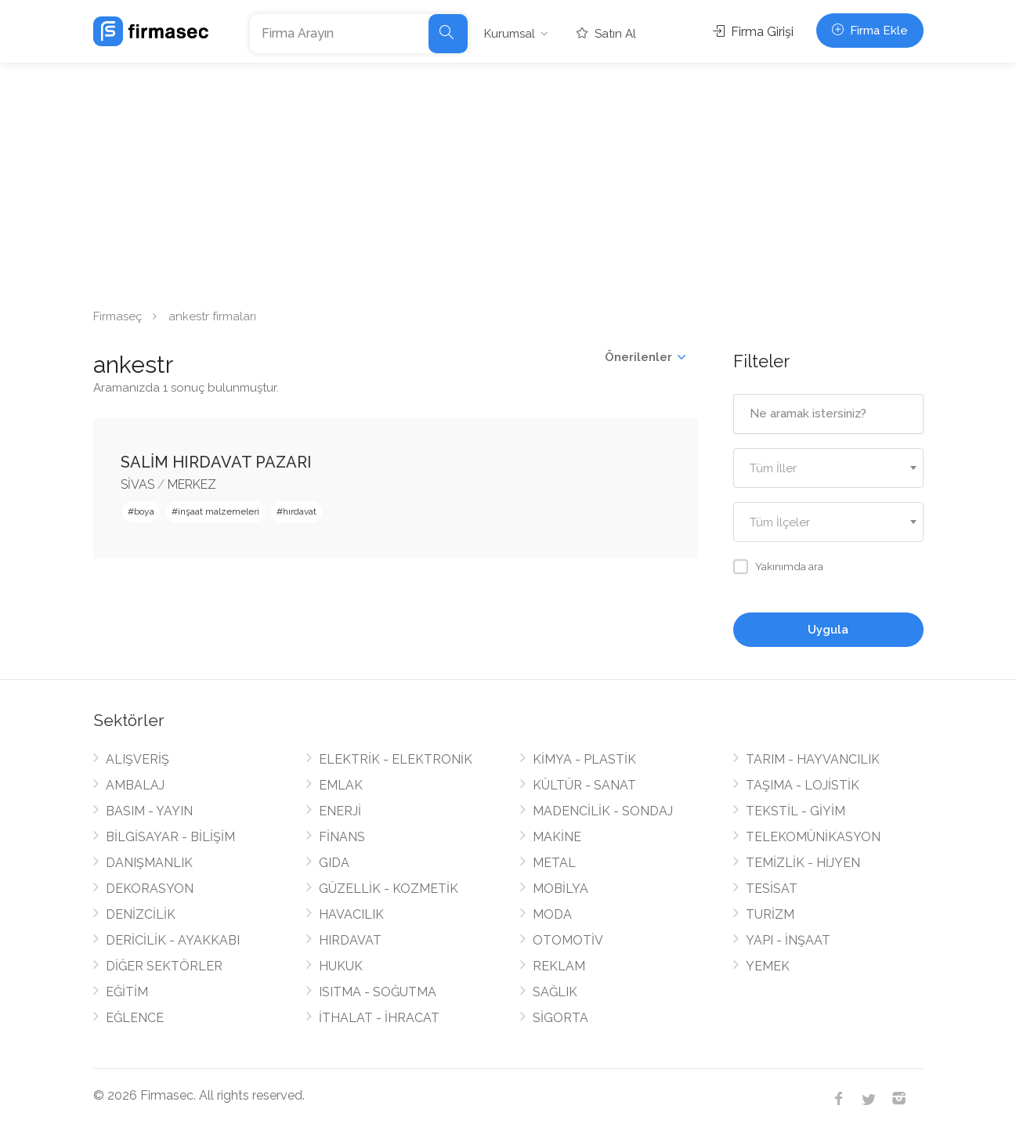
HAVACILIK (351, 914)
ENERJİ (340, 811)
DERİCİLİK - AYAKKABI (173, 940)
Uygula (828, 630)
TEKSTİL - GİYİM (795, 811)
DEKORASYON (149, 888)
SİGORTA (560, 1017)
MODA (552, 914)
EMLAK (341, 785)
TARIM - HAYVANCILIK (813, 759)
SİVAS (137, 484)
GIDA (334, 862)
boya (144, 511)
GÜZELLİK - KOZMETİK (388, 888)
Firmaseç (117, 316)
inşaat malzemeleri (218, 511)
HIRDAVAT (350, 940)
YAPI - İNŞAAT (788, 940)
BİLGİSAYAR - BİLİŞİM (170, 836)
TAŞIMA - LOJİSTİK (802, 785)
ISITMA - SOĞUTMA (377, 991)
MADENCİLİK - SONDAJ (603, 811)
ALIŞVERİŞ (137, 759)
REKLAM (559, 966)
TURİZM (770, 914)
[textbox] (828, 469)
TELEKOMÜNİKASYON (813, 836)
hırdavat (299, 511)
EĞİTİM (127, 991)
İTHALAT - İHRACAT (379, 1017)
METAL (554, 862)
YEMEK (768, 966)
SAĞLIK (555, 991)
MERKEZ (192, 484)
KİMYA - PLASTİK (584, 759)
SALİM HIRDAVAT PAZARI (216, 462)
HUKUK (341, 966)
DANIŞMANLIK (149, 862)
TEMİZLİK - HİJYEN (803, 862)
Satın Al (606, 34)
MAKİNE (557, 836)
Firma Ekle (870, 30)
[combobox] (828, 468)
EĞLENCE (135, 1017)
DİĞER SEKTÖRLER (164, 966)
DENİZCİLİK (140, 914)
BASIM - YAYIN (149, 811)
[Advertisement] (508, 180)
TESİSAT (771, 888)
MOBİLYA (560, 888)
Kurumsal (509, 34)
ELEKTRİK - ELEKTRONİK (395, 759)
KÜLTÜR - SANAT (584, 785)
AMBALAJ (135, 785)
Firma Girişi (753, 31)
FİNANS (342, 836)
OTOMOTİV (568, 940)
